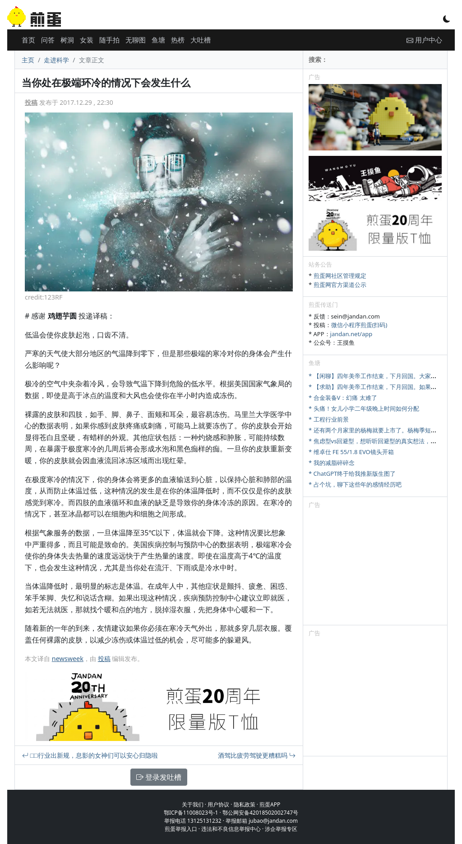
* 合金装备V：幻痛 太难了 (343, 398)
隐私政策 (244, 804)
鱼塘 (158, 39)
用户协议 (218, 804)
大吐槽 (200, 39)
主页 (28, 60)
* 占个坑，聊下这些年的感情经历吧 (355, 484)
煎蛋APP (269, 804)
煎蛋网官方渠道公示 (340, 285)
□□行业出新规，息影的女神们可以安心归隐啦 (90, 755)
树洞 (67, 39)
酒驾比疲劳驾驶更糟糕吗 (257, 755)
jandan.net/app (351, 334)
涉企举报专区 (281, 829)
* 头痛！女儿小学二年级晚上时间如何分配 (364, 408)
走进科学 (56, 60)
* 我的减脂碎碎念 (332, 463)
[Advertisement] (375, 568)
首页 (28, 39)
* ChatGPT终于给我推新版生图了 (352, 473)
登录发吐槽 (158, 777)
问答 (48, 39)
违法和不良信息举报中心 (231, 829)
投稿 (31, 102)
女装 (86, 39)
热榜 (178, 39)
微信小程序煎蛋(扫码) (359, 325)
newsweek (67, 658)
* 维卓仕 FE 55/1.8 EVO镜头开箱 (351, 452)
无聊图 (135, 39)
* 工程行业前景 (329, 419)
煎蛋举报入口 (181, 829)
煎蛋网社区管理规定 (340, 276)
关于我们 (192, 804)
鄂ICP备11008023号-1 (191, 812)
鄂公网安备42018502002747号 (260, 812)
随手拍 (109, 39)
